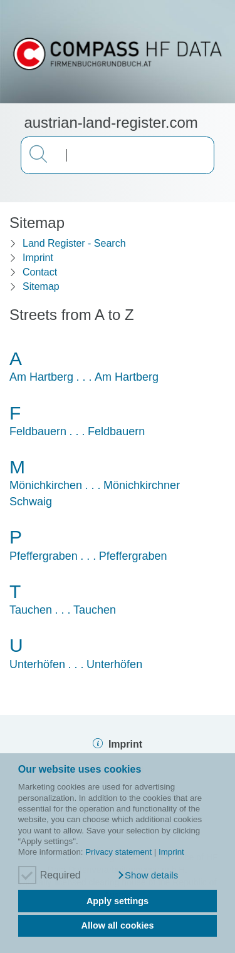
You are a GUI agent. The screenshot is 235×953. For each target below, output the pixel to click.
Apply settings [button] (117, 901)
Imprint (171, 852)
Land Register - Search (74, 243)
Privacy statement (118, 852)
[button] (148, 875)
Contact (40, 272)
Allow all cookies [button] (117, 925)
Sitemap (41, 286)
